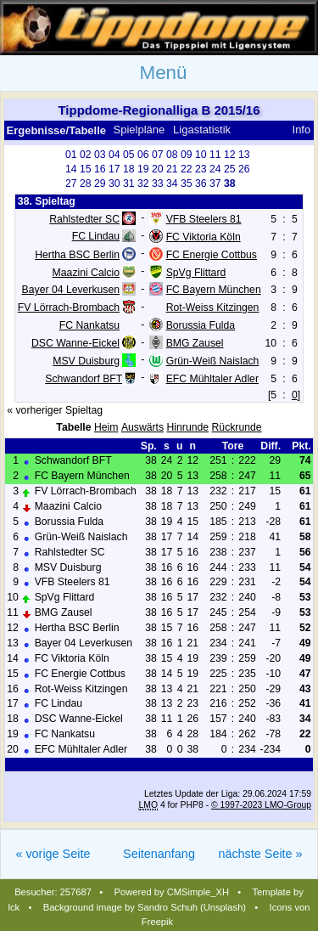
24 (215, 169)
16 (100, 169)
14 (71, 169)
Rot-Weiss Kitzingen (212, 307)
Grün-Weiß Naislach (212, 361)
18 (129, 169)
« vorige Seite (52, 853)
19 (143, 169)
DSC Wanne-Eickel (75, 343)
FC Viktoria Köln (203, 237)
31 (129, 183)
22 (186, 169)
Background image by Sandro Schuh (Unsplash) (144, 907)
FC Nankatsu (89, 325)
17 (114, 169)
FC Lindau (96, 236)
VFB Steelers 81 (204, 219)
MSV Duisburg (86, 361)
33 (158, 183)
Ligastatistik (202, 129)
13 (244, 155)
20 (158, 169)
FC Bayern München (213, 290)
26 (244, 169)
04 (114, 155)
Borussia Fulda (201, 325)
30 (114, 183)
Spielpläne (139, 129)
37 (215, 183)
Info (302, 129)
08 (172, 155)
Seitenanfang (159, 853)
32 (143, 183)
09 (186, 155)
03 (100, 155)
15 (86, 169)
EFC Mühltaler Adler (212, 379)
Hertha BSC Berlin (77, 254)
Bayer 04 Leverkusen (71, 290)
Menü (163, 72)
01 (71, 155)
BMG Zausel (195, 343)
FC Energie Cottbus (211, 254)
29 (100, 183)
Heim (106, 427)
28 (86, 183)
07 (158, 155)
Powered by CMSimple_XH (172, 892)
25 (230, 169)
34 (172, 183)
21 (172, 169)
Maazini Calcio (86, 272)
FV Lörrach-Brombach (69, 307)
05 (129, 155)
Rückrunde (237, 427)
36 (201, 183)
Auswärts (142, 427)
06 (143, 155)
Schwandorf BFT (83, 379)
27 (71, 183)
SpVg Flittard (196, 272)
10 (201, 155)
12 (230, 155)
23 (201, 169)
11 (215, 155)
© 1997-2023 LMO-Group (261, 805)
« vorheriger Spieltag (55, 410)
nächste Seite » (260, 853)
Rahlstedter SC (84, 219)
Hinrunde (188, 427)
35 (186, 183)
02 (86, 155)
